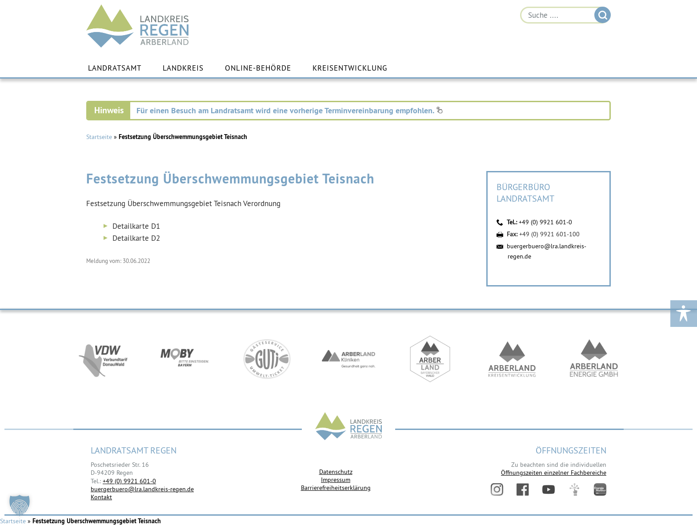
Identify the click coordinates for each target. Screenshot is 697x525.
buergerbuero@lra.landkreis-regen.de (142, 489)
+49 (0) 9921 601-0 (545, 222)
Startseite (99, 137)
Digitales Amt (574, 489)
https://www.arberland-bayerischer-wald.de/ (430, 359)
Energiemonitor (600, 489)
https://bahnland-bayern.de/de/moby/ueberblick (185, 359)
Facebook (523, 489)
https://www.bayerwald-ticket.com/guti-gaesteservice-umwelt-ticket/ (266, 359)
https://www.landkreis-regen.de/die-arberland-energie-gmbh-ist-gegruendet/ (594, 359)
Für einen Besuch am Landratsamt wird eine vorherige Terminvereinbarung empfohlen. (289, 110)
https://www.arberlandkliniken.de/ (348, 359)
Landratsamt (114, 68)
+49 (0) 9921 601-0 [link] (129, 481)
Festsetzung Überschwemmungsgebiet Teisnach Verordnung (183, 203)
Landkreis (183, 68)
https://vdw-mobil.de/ (103, 359)
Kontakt (101, 497)
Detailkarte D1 (136, 226)
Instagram (497, 489)
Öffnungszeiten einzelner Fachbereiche (553, 473)
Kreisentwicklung (349, 68)
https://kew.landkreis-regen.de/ (512, 359)
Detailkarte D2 (136, 238)
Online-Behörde (258, 68)
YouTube (548, 489)
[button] (19, 505)
